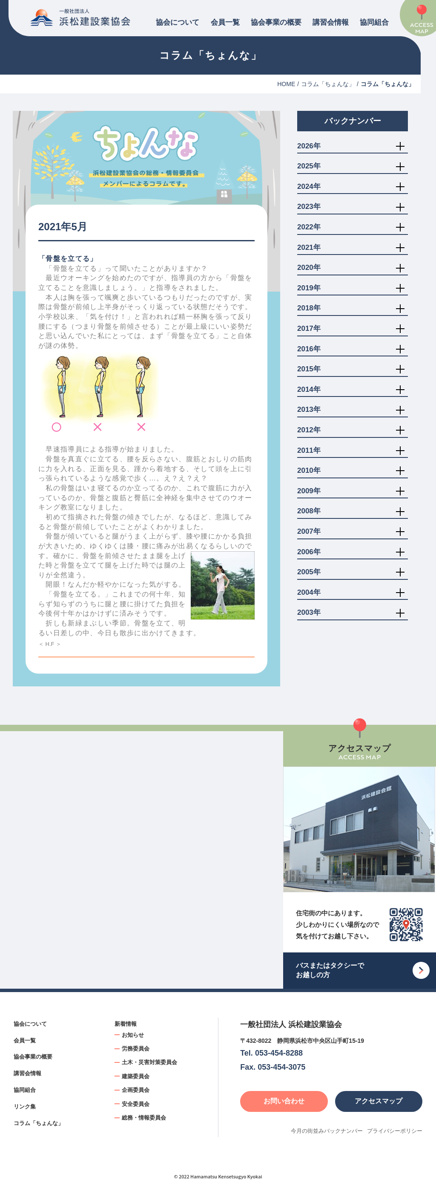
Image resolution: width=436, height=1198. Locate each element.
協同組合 (374, 22)
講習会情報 (331, 22)
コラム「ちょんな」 (328, 84)
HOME (286, 84)
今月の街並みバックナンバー (327, 1131)
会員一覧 (225, 22)
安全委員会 (135, 1104)
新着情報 (126, 1024)
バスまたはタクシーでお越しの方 (330, 970)
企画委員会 (135, 1090)
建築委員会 (135, 1076)
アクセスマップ (378, 1101)
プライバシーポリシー (394, 1131)
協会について (177, 22)
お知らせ (133, 1035)
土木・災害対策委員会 (149, 1062)
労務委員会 (135, 1048)
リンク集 (25, 1106)
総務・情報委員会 (144, 1117)
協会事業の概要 (276, 22)
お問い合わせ (284, 1101)
